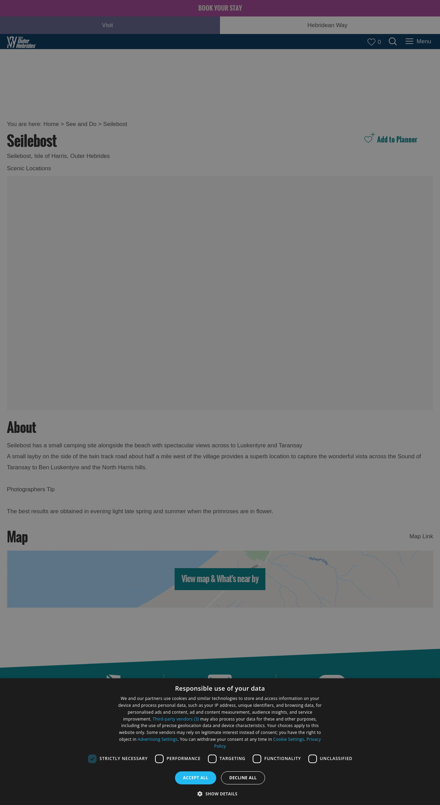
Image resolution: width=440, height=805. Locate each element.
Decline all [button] (243, 778)
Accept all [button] (195, 778)
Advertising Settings (158, 739)
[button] (220, 793)
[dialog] (220, 741)
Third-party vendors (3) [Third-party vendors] (176, 719)
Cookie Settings (288, 739)
